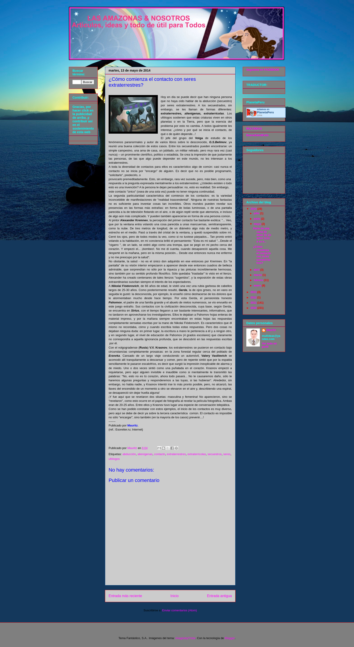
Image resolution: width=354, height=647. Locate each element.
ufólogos (114, 459)
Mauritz (271, 330)
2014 (254, 208)
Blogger (230, 638)
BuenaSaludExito (257, 135)
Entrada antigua (219, 596)
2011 (254, 302)
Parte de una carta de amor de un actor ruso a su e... (262, 235)
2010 (254, 308)
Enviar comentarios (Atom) (179, 610)
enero (258, 285)
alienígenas (145, 454)
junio (257, 218)
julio (257, 213)
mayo (258, 224)
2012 (254, 297)
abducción (129, 454)
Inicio (174, 596)
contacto (159, 454)
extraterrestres (176, 454)
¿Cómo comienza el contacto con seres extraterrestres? (262, 255)
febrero (259, 280)
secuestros (214, 454)
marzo (258, 275)
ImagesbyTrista (185, 638)
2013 (254, 292)
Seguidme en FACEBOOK (262, 69)
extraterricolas (196, 454)
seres (227, 454)
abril (257, 269)
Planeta (265, 112)
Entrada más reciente (125, 596)
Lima (259, 115)
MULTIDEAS (254, 128)
